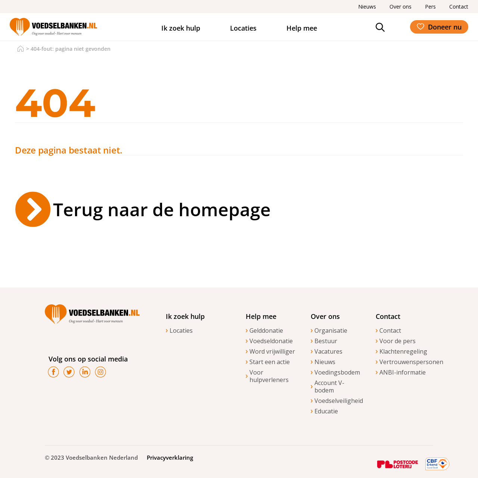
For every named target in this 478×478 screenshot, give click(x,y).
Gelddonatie (266, 330)
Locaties (243, 28)
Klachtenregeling (402, 351)
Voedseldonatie (271, 341)
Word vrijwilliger (272, 351)
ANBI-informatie (402, 372)
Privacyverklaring (170, 457)
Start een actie (269, 362)
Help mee (301, 28)
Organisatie (330, 330)
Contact (390, 330)
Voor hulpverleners (269, 376)
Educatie (326, 411)
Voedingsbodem (337, 372)
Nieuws (324, 362)
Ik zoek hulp (180, 28)
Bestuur (325, 341)
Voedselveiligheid (337, 401)
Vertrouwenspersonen (402, 362)
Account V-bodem (329, 386)
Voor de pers (397, 341)
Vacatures (328, 351)
